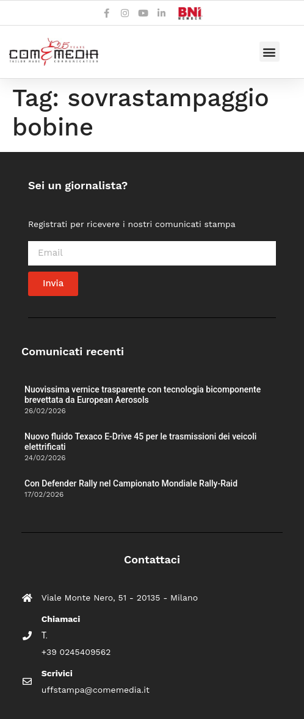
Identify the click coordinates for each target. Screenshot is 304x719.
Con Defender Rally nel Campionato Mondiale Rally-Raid (130, 483)
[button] (269, 52)
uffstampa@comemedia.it (96, 690)
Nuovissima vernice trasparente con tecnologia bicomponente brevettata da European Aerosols (142, 395)
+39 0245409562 (76, 652)
